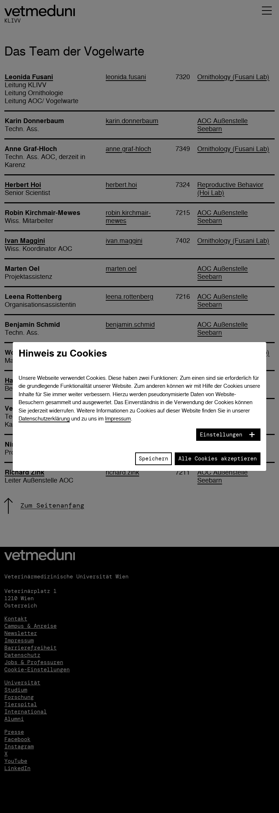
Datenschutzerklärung (44, 418)
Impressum (118, 418)
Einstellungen (221, 434)
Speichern (153, 458)
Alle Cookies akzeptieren (217, 458)
